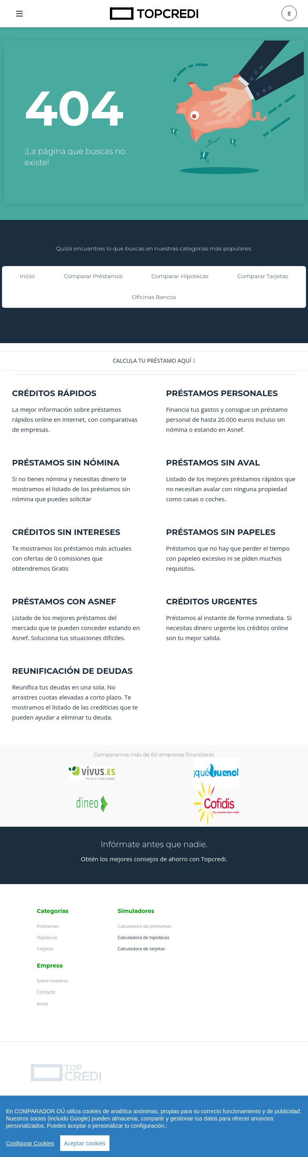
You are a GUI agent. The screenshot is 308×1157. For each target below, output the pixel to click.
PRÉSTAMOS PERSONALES (222, 393)
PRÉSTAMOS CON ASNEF (64, 601)
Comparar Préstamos (93, 276)
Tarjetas (45, 949)
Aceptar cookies (84, 1143)
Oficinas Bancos (154, 297)
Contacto (46, 992)
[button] (154, 360)
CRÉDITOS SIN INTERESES (66, 532)
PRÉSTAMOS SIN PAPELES (221, 532)
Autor (43, 1003)
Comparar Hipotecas (180, 276)
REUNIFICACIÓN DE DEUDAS (72, 671)
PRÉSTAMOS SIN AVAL (213, 463)
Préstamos (48, 926)
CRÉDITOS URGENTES (211, 601)
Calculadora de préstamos (144, 926)
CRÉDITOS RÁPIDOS (54, 393)
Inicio (27, 276)
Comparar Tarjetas (262, 276)
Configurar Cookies (30, 1143)
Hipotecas (47, 937)
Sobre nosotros (52, 981)
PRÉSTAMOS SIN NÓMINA (66, 463)
